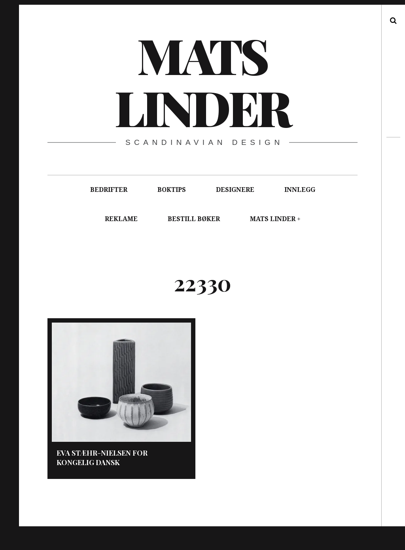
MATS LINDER (272, 219)
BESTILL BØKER (194, 219)
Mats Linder (202, 81)
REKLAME (121, 219)
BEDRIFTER (108, 189)
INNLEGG (299, 189)
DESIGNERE (235, 189)
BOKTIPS (171, 189)
